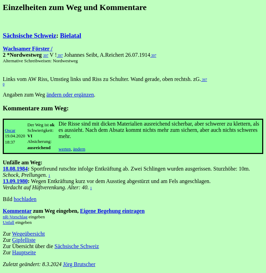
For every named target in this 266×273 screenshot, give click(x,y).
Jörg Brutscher (79, 264)
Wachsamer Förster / (27, 49)
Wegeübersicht (28, 234)
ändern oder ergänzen (70, 95)
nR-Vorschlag (15, 216)
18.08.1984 (15, 169)
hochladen (25, 199)
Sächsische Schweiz (29, 35)
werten (65, 149)
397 (45, 55)
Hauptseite (24, 252)
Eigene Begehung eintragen (112, 211)
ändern (79, 149)
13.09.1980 (15, 181)
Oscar (10, 130)
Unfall (8, 222)
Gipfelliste (24, 240)
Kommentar (17, 211)
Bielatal (70, 35)
